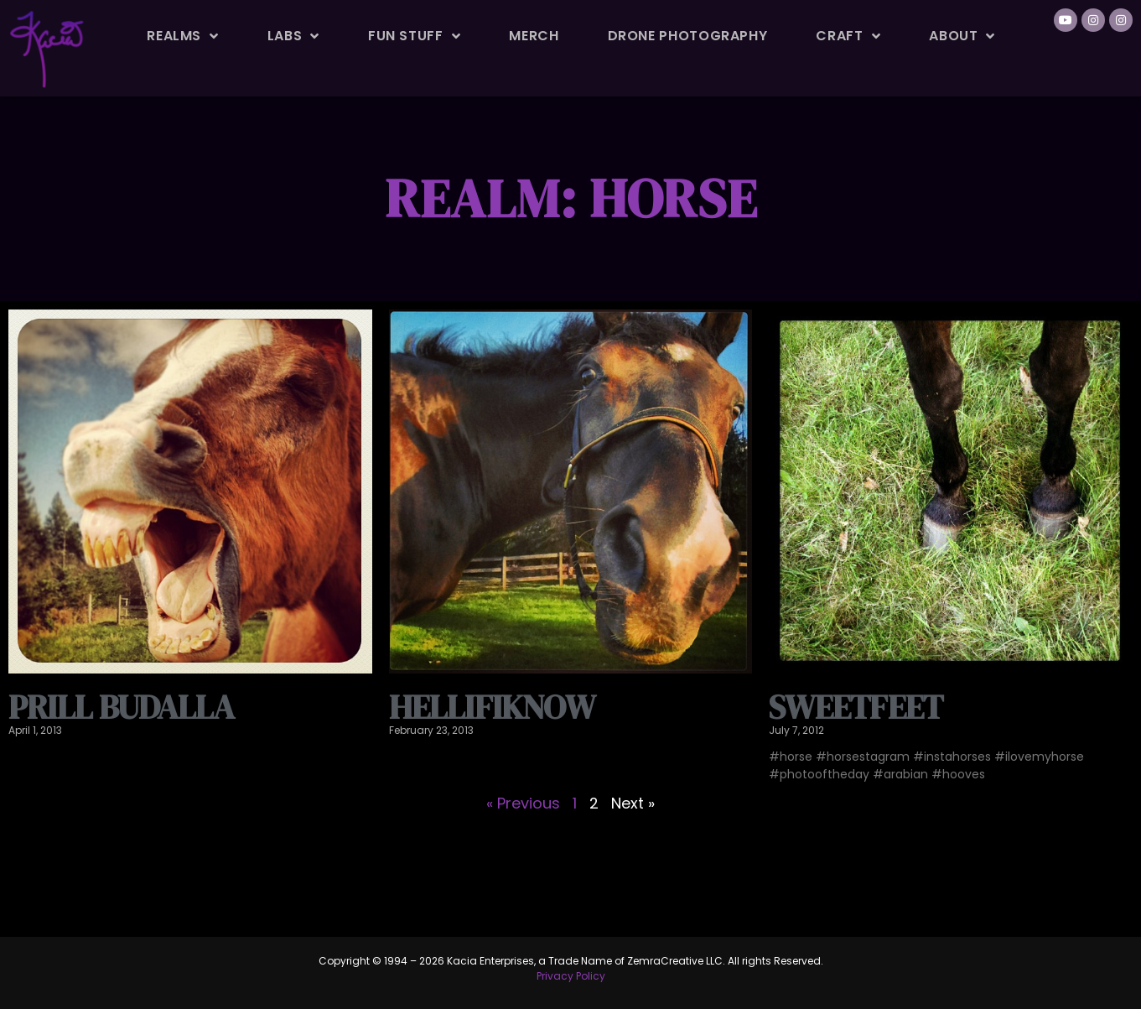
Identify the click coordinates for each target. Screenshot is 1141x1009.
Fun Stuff (414, 36)
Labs (293, 36)
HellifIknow (492, 707)
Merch (533, 35)
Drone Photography (688, 35)
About (962, 36)
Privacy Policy (571, 976)
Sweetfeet (855, 707)
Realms (182, 36)
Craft (848, 36)
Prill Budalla (121, 707)
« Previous (523, 803)
